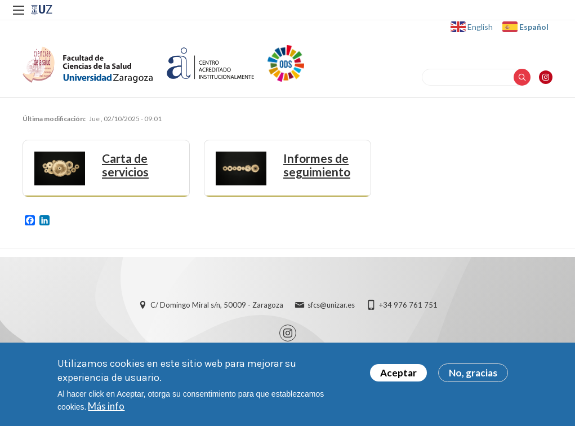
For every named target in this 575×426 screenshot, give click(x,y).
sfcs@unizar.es (331, 304)
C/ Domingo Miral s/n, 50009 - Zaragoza (216, 304)
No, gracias (473, 373)
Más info (106, 406)
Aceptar (398, 373)
